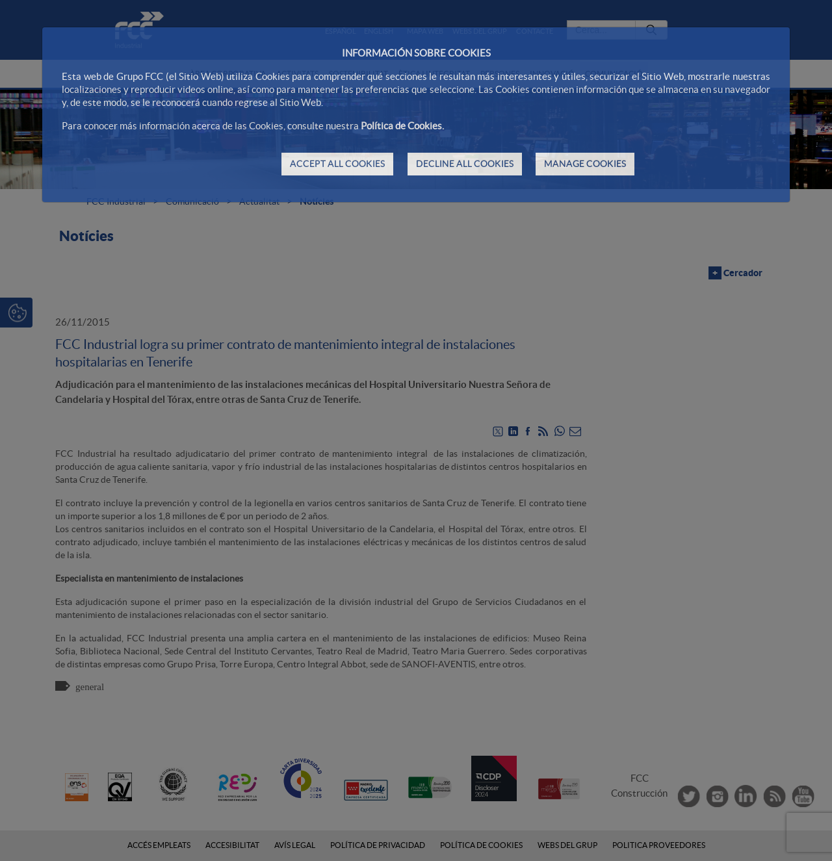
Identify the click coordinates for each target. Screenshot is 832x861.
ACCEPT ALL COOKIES (337, 164)
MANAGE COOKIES (585, 164)
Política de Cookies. (402, 125)
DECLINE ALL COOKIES (465, 164)
